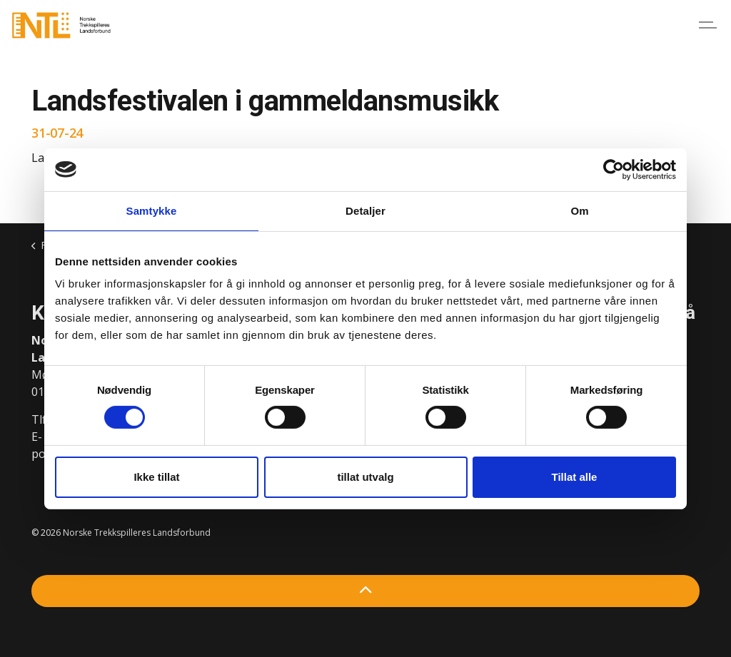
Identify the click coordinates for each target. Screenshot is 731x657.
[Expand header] (709, 25)
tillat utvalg (365, 477)
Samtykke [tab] (151, 210)
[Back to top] (365, 591)
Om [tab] (579, 210)
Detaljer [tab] (365, 210)
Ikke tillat (156, 477)
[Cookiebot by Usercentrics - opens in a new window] (613, 169)
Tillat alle (575, 477)
